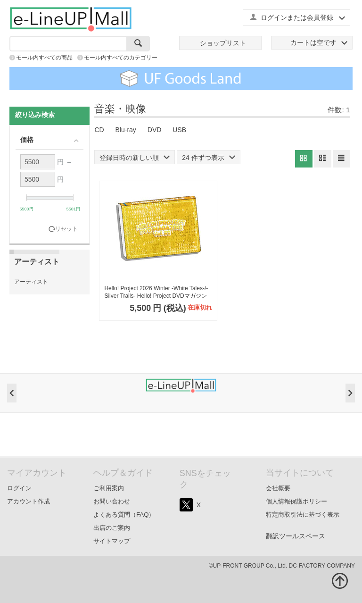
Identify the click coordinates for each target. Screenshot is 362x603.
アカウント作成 (28, 501)
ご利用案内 (108, 488)
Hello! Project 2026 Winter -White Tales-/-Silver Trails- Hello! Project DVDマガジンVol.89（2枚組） (156, 292)
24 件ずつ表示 (208, 157)
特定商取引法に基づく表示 (302, 514)
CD (99, 130)
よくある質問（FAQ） (124, 514)
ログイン (19, 488)
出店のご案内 (111, 527)
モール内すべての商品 (44, 57)
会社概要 (278, 488)
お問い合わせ (111, 501)
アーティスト (31, 281)
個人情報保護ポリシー (296, 501)
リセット (66, 229)
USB (179, 130)
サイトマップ (111, 540)
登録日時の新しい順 (134, 157)
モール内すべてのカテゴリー (120, 57)
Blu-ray (125, 130)
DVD (155, 130)
